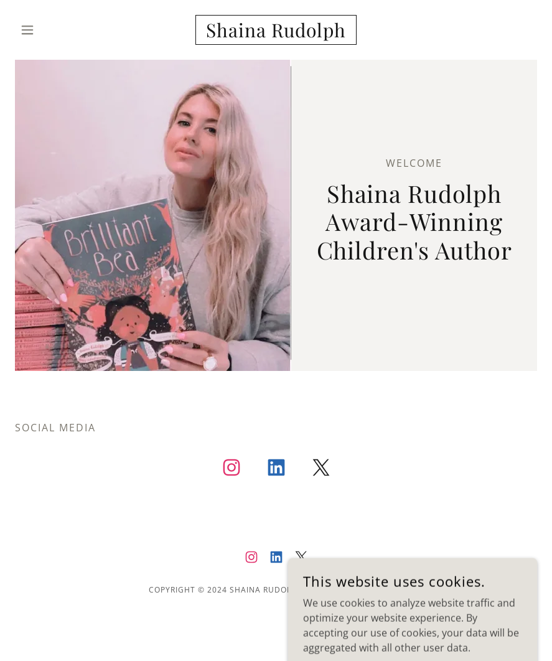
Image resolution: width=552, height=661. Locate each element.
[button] (54, 29)
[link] (276, 33)
